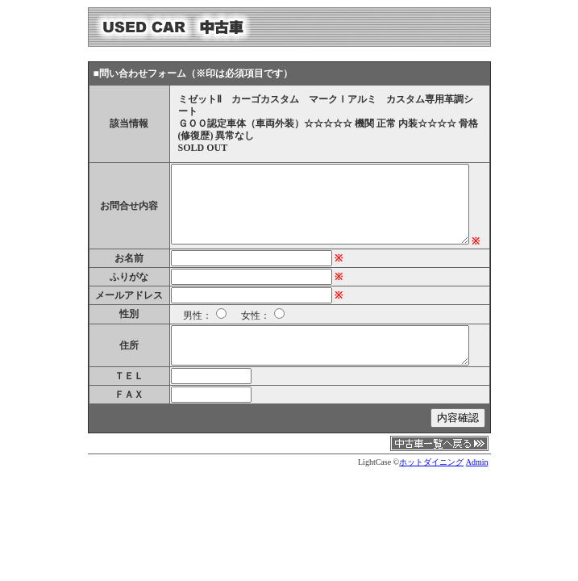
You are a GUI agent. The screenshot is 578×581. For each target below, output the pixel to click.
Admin (477, 462)
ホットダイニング (431, 462)
